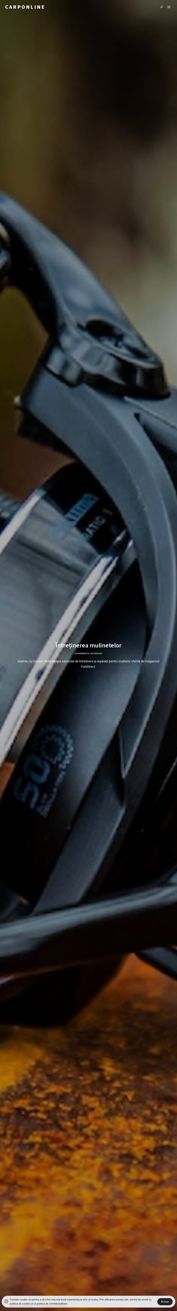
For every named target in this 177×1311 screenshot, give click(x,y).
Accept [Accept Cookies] (165, 1301)
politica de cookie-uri (22, 1303)
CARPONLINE (25, 7)
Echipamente (82, 653)
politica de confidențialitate (52, 1303)
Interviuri (96, 653)
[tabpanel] (88, 655)
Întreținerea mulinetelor (88, 645)
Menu (168, 7)
